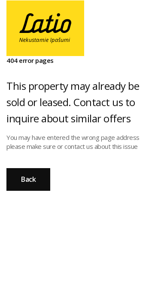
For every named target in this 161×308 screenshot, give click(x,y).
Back (28, 179)
